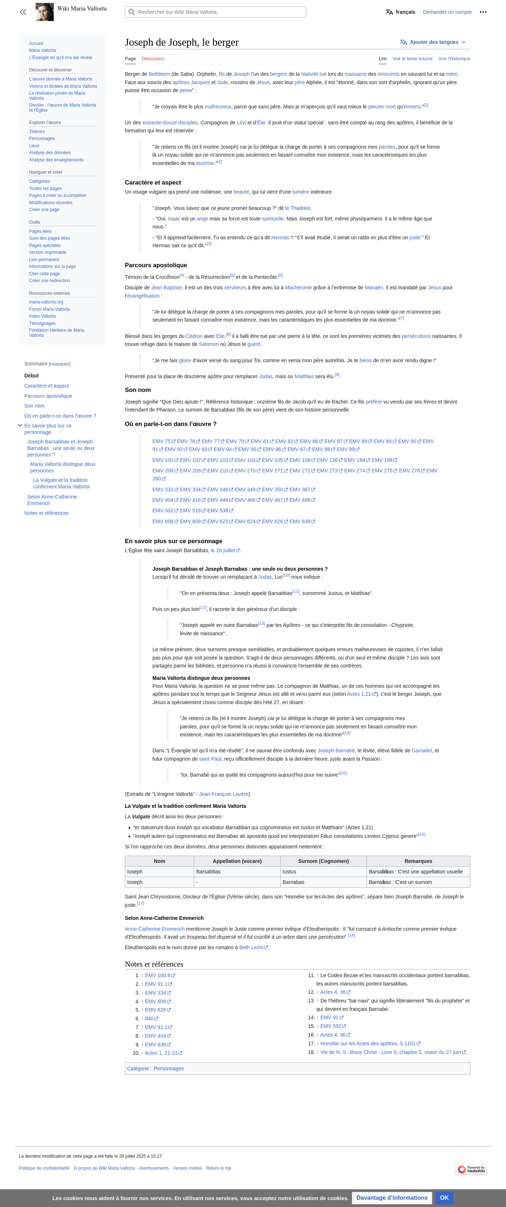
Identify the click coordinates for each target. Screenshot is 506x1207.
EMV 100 (163, 460)
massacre (356, 74)
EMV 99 (345, 449)
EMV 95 (247, 449)
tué (322, 74)
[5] (232, 275)
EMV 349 (245, 489)
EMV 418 (190, 500)
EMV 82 (285, 441)
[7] (401, 318)
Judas (266, 376)
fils (222, 74)
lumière (301, 192)
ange (202, 219)
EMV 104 (245, 460)
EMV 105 (272, 460)
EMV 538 (217, 510)
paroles (387, 147)
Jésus (263, 82)
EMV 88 (358, 441)
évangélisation (143, 296)
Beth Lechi (251, 947)
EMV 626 (272, 521)
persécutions (416, 336)
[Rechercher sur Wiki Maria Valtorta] (215, 12)
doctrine (205, 163)
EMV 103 (217, 460)
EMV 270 (245, 471)
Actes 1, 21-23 (161, 1053)
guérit (254, 344)
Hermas (280, 237)
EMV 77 (210, 441)
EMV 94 (223, 449)
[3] (209, 243)
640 (149, 1018)
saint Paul (210, 759)
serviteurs (235, 287)
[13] (261, 623)
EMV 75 (161, 441)
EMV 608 (163, 521)
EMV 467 (272, 500)
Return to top (218, 1168)
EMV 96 (272, 449)
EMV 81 (260, 441)
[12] (202, 607)
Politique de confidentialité (44, 1168)
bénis (366, 360)
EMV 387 (299, 489)
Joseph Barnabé (336, 750)
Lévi (241, 122)
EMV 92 (173, 449)
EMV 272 (299, 471)
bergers (278, 74)
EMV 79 (235, 441)
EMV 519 (190, 510)
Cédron (194, 336)
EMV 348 (217, 489)
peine (186, 90)
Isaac (174, 219)
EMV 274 (354, 471)
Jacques (200, 82)
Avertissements (154, 1168)
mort (390, 106)
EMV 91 (330, 1017)
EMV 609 (190, 521)
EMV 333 (163, 489)
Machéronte (298, 287)
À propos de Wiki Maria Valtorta (104, 1168)
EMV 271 (272, 471)
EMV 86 (309, 441)
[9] (337, 374)
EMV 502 (163, 510)
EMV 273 (327, 471)
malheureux (218, 106)
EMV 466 (245, 500)
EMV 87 (334, 441)
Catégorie (138, 1068)
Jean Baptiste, (167, 287)
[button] (23, 12)
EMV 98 (321, 449)
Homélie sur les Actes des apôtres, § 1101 (368, 1043)
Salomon (209, 344)
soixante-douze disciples (170, 122)
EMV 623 (217, 521)
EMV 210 (217, 471)
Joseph (241, 74)
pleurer (376, 106)
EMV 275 (382, 471)
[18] (351, 935)
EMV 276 (409, 471)
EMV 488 (299, 500)
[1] (426, 104)
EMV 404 (163, 500)
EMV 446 (217, 500)
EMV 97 (296, 449)
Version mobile (187, 1168)
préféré (374, 402)
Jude (222, 82)
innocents (389, 74)
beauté (241, 192)
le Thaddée (298, 208)
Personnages (169, 1068)
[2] (219, 161)
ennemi (412, 106)
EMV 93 (198, 449)
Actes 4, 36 (333, 992)
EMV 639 (299, 521)
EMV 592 (331, 1026)
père (300, 82)
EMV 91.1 (156, 984)
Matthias (304, 376)
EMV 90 (407, 441)
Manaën (374, 287)
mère (452, 74)
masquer (59, 364)
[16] (421, 834)
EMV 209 (190, 471)
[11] (295, 591)
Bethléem (159, 74)
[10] (286, 575)
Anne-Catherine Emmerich (155, 929)
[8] (228, 334)
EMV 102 (190, 460)
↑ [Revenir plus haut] (142, 975)
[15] (343, 772)
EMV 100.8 (157, 975)
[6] (280, 275)
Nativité (309, 74)
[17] (140, 903)
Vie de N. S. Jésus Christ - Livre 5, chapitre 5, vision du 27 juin (391, 1052)
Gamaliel (422, 750)
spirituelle (272, 219)
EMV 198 (382, 460)
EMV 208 (163, 471)
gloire (185, 360)
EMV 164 (354, 460)
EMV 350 (272, 489)
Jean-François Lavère (223, 794)
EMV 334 (190, 489)
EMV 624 (245, 521)
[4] (181, 275)
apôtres (181, 82)
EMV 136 (327, 460)
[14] (346, 732)
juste (414, 237)
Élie (261, 122)
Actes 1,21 (359, 694)
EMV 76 (186, 441)
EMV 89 (383, 441)
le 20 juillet (223, 550)
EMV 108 (299, 460)
